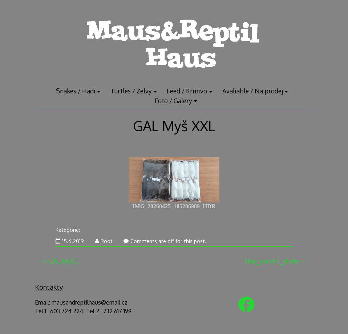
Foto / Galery (173, 101)
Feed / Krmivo (187, 91)
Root (104, 241)
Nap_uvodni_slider (271, 261)
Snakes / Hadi (76, 91)
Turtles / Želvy (131, 91)
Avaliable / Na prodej (252, 91)
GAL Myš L (63, 261)
